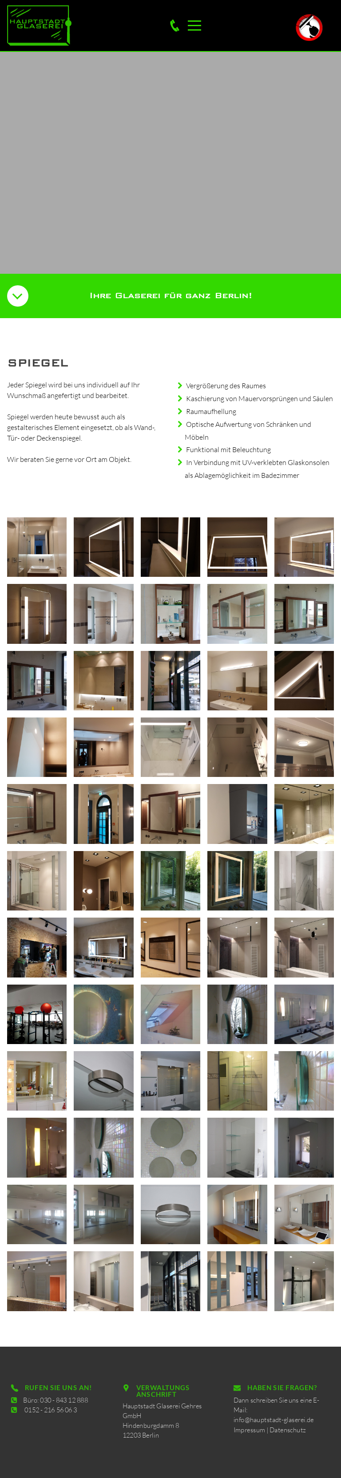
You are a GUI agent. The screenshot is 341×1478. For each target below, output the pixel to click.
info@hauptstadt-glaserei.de (276, 1417)
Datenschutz (286, 1424)
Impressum (259, 1424)
